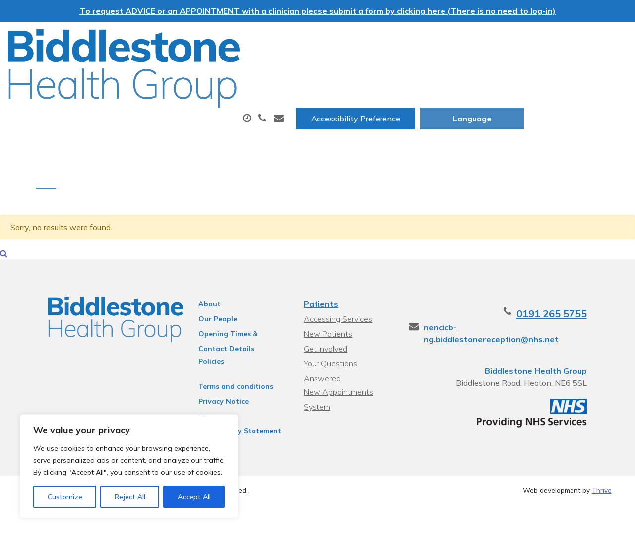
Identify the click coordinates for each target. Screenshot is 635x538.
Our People (207, 303)
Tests (404, 71)
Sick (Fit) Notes (480, 71)
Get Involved (324, 334)
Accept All (194, 496)
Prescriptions (331, 71)
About (145, 71)
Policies (200, 346)
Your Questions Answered (349, 349)
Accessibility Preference (459, 40)
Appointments (234, 71)
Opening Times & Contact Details (232, 320)
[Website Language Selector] (575, 40)
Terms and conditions (225, 371)
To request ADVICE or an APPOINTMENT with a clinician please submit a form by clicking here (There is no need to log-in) (318, 11)
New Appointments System (337, 365)
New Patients (573, 71)
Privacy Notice (213, 386)
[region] (129, 466)
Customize (65, 496)
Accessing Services (337, 304)
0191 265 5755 (576, 299)
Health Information (170, 106)
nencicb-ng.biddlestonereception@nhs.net (528, 312)
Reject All (130, 496)
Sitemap (202, 401)
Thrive (602, 475)
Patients (320, 289)
